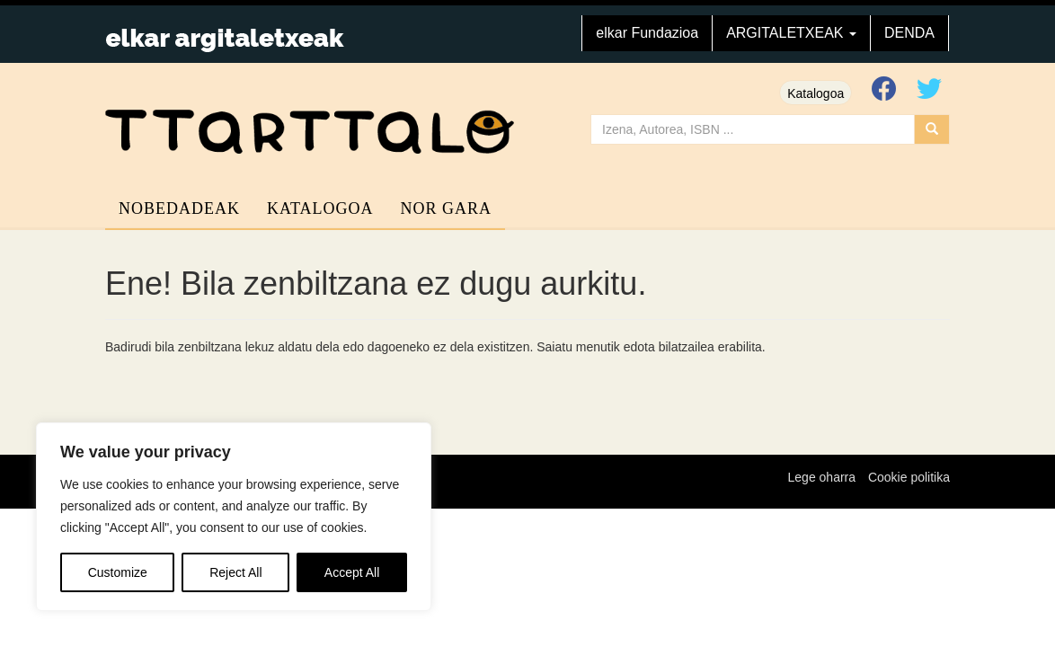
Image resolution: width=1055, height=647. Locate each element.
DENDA (909, 32)
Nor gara (446, 208)
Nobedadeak (179, 208)
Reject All (235, 572)
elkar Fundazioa (647, 32)
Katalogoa (815, 93)
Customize (117, 572)
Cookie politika (909, 477)
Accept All (351, 572)
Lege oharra (822, 477)
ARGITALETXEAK (791, 32)
